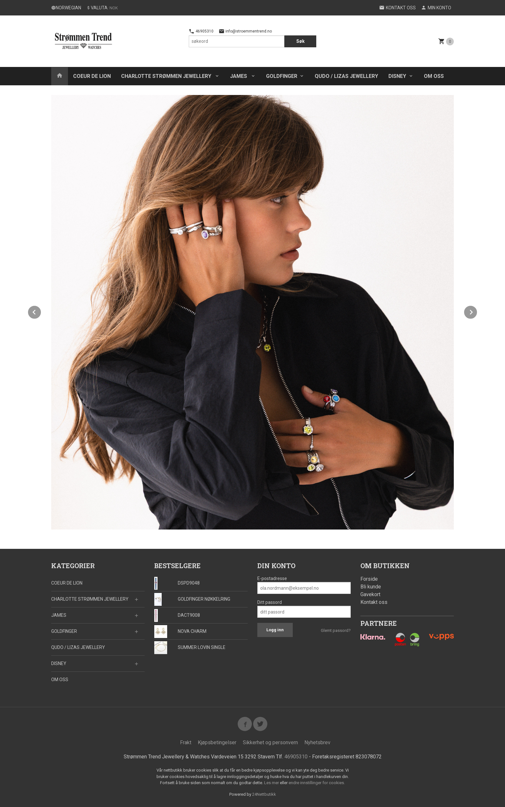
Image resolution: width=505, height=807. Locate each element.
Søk (300, 41)
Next (477, 311)
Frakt (185, 742)
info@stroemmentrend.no (245, 31)
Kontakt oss (373, 602)
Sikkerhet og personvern (270, 742)
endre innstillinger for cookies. (317, 782)
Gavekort (370, 594)
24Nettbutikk (264, 794)
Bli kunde (370, 587)
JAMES (239, 76)
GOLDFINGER (281, 76)
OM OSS (434, 76)
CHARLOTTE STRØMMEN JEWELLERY (167, 76)
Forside (369, 579)
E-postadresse (272, 578)
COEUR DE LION (92, 76)
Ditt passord (269, 602)
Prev (41, 311)
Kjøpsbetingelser (217, 742)
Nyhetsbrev (317, 742)
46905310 (201, 31)
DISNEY (397, 76)
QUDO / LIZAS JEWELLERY (346, 76)
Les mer (272, 782)
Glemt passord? (336, 630)
